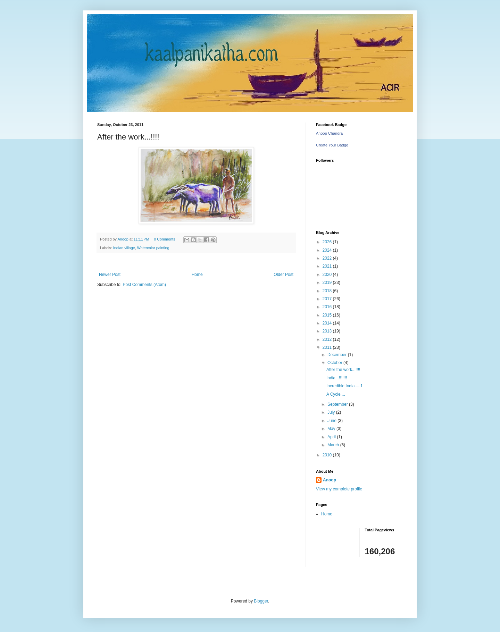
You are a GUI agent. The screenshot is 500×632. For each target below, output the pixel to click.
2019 (328, 282)
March (333, 445)
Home (197, 274)
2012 (328, 339)
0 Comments (164, 239)
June (332, 420)
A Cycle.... (335, 394)
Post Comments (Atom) (144, 284)
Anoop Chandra (329, 133)
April (332, 437)
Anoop (329, 480)
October (335, 362)
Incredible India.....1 (344, 386)
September (338, 404)
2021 (328, 266)
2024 (328, 250)
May (331, 428)
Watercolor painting (153, 248)
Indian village (124, 248)
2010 (328, 455)
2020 (328, 274)
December (337, 354)
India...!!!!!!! (336, 378)
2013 (328, 331)
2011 (328, 347)
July (331, 412)
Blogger (261, 601)
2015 (328, 315)
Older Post (283, 274)
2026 (328, 241)
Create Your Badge (332, 145)
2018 (328, 290)
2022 (328, 258)
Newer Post (109, 274)
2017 (328, 298)
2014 (328, 323)
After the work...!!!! (343, 369)
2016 (328, 306)
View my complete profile (339, 489)
